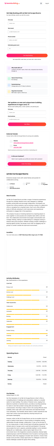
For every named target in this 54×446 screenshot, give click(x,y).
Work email (11, 28)
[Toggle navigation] (41, 3)
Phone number (11, 36)
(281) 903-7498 (18, 147)
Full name (10, 19)
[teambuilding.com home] (12, 3)
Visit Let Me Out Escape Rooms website (23, 142)
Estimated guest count (13, 45)
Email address (11, 116)
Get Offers (27, 124)
